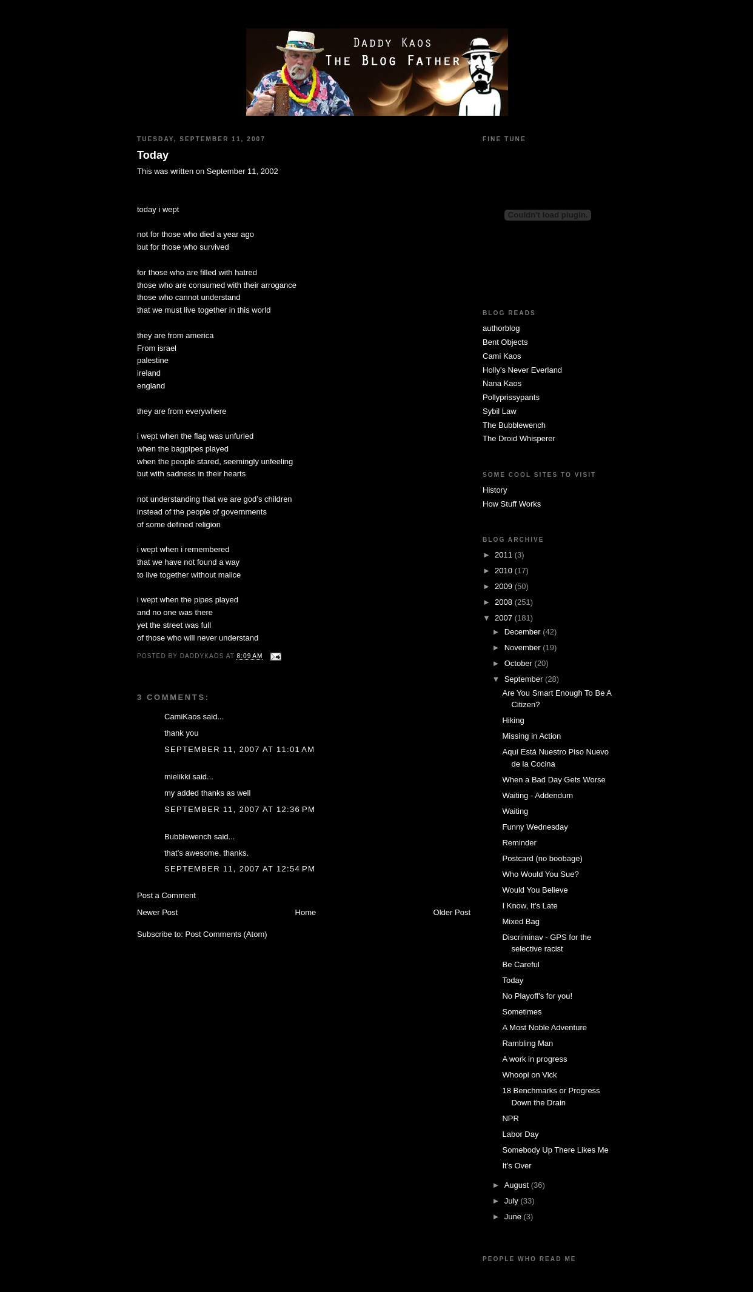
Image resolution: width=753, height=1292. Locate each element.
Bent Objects (505, 342)
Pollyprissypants (511, 397)
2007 (505, 617)
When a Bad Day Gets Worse (553, 779)
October (519, 663)
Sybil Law (500, 411)
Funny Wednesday (534, 826)
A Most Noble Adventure (544, 1027)
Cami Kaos (502, 356)
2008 (505, 602)
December (523, 631)
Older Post (451, 912)
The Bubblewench (514, 425)
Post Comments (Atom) (226, 934)
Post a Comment (166, 895)
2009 (505, 586)
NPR (510, 1118)
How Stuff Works (512, 503)
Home (305, 912)
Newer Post (157, 912)
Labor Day (520, 1134)
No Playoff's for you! (537, 996)
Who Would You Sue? (540, 874)
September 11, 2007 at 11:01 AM (239, 749)
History (495, 489)
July (512, 1200)
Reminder (519, 842)
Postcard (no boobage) (542, 858)
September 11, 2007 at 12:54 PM (239, 868)
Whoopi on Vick (529, 1074)
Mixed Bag (520, 921)
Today (153, 155)
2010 (505, 570)
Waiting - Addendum (537, 795)
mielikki (177, 776)
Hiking (513, 720)
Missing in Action (531, 736)
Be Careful (520, 964)
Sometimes (521, 1011)
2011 (505, 554)
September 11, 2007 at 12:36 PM (239, 809)
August (517, 1185)
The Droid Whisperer (519, 438)
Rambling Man (527, 1043)
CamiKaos (182, 716)
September (524, 679)
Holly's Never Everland (522, 370)
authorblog (501, 328)
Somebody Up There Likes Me (555, 1149)
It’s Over (516, 1165)
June (514, 1216)
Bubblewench (188, 836)
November (523, 647)
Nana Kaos (502, 383)
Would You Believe (534, 889)
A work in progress (534, 1059)
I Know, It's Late (529, 905)
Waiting (515, 811)
